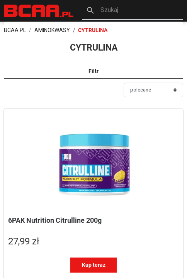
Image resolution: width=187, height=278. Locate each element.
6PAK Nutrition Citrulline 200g (55, 220)
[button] (132, 11)
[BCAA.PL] (39, 10)
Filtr (93, 71)
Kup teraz (93, 265)
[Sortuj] (153, 90)
